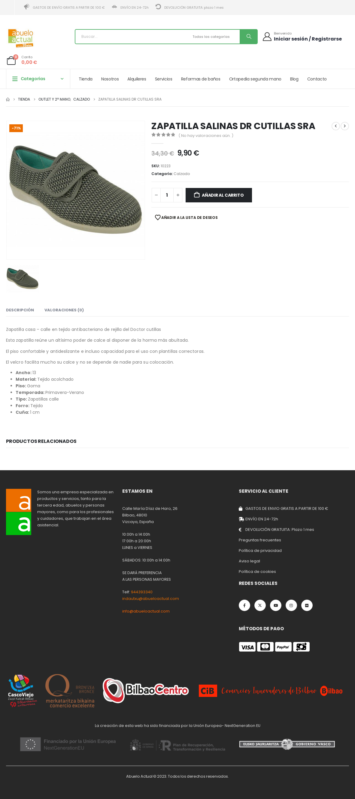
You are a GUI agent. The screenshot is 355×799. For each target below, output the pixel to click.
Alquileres (136, 79)
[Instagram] (291, 605)
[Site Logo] (21, 38)
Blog (294, 79)
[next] (345, 126)
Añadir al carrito (223, 195)
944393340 (142, 592)
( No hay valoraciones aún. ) (205, 135)
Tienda (86, 79)
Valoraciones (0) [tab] (64, 310)
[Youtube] (275, 605)
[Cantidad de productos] (167, 195)
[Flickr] (307, 605)
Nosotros (110, 79)
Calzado (182, 173)
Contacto (317, 79)
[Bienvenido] (302, 36)
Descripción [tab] (20, 310)
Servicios (163, 79)
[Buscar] (248, 37)
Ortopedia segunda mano (255, 79)
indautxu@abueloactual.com (150, 598)
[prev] (336, 126)
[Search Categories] (215, 37)
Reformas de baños (200, 79)
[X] (260, 605)
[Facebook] (244, 605)
